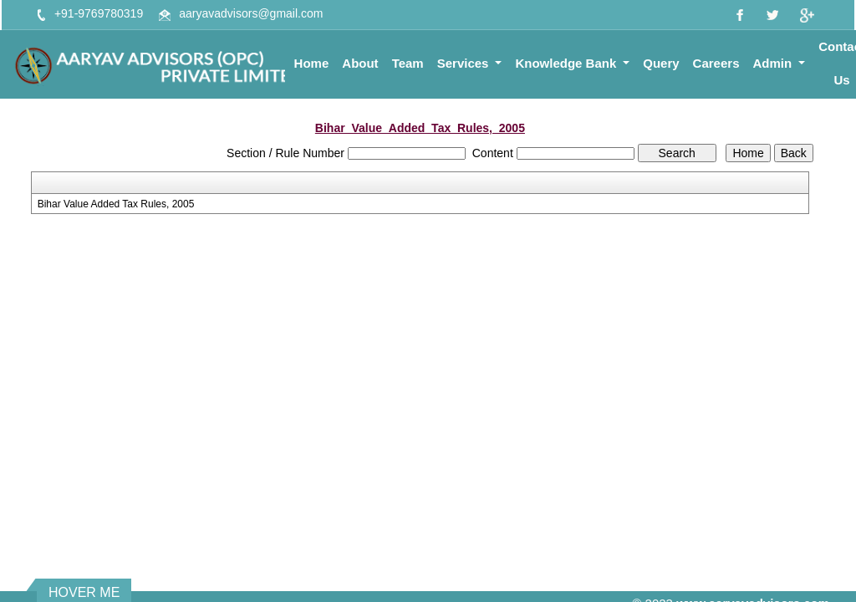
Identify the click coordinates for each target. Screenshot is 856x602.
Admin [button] (774, 63)
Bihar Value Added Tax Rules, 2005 (116, 204)
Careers (716, 63)
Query (661, 63)
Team (408, 63)
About (360, 63)
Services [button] (464, 63)
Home (311, 63)
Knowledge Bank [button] (567, 63)
